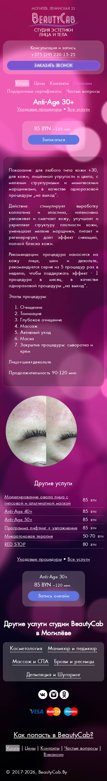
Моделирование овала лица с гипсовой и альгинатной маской (38, 500)
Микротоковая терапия (29, 536)
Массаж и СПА (31, 661)
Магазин (83, 83)
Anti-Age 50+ (18, 520)
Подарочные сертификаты (34, 91)
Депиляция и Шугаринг (54, 674)
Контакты (59, 83)
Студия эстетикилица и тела (53, 21)
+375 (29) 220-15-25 (53, 54)
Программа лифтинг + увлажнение (41, 528)
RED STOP (15, 544)
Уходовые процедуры (39, 109)
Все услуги (79, 109)
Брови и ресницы (74, 661)
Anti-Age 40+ (18, 511)
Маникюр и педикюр (72, 648)
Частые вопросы (83, 91)
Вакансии (53, 754)
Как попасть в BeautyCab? (53, 734)
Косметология (26, 648)
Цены (39, 83)
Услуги (22, 83)
